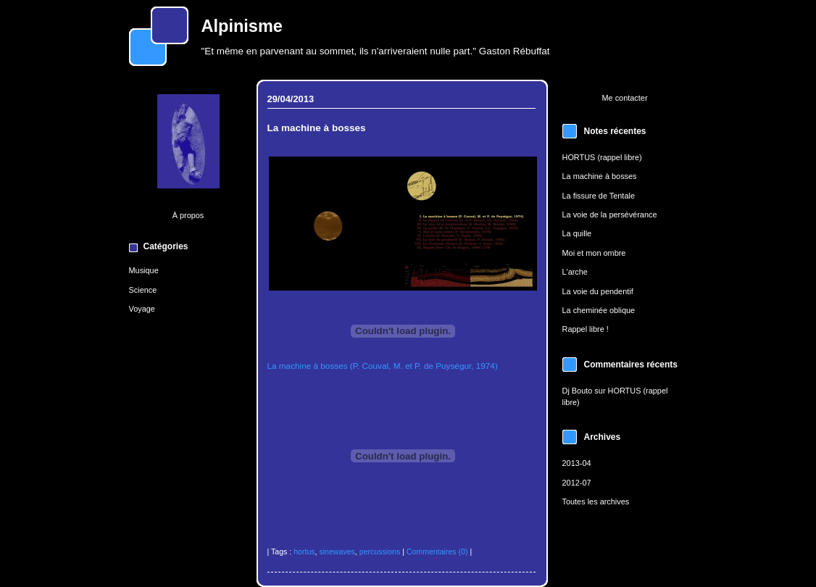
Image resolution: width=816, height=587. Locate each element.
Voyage (142, 308)
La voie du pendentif (597, 291)
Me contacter (624, 97)
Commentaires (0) (437, 551)
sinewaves (336, 551)
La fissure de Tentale (598, 195)
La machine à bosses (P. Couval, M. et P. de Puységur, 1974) (382, 365)
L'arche (575, 271)
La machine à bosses (599, 176)
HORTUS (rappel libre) (602, 157)
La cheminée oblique (599, 310)
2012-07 (576, 482)
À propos (188, 215)
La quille (577, 233)
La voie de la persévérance (609, 214)
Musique (144, 270)
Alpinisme (242, 26)
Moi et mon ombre (594, 253)
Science (143, 290)
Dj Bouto (577, 390)
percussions (379, 551)
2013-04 (576, 463)
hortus (304, 551)
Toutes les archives (596, 501)
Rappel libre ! (585, 329)
